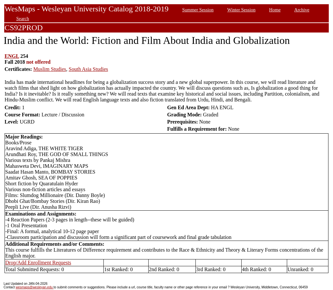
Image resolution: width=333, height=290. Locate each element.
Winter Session (241, 9)
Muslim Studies (49, 69)
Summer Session (197, 9)
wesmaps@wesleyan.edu (34, 287)
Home (275, 9)
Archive (301, 9)
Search (22, 18)
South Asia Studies (88, 69)
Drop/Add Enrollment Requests (38, 262)
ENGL (12, 56)
